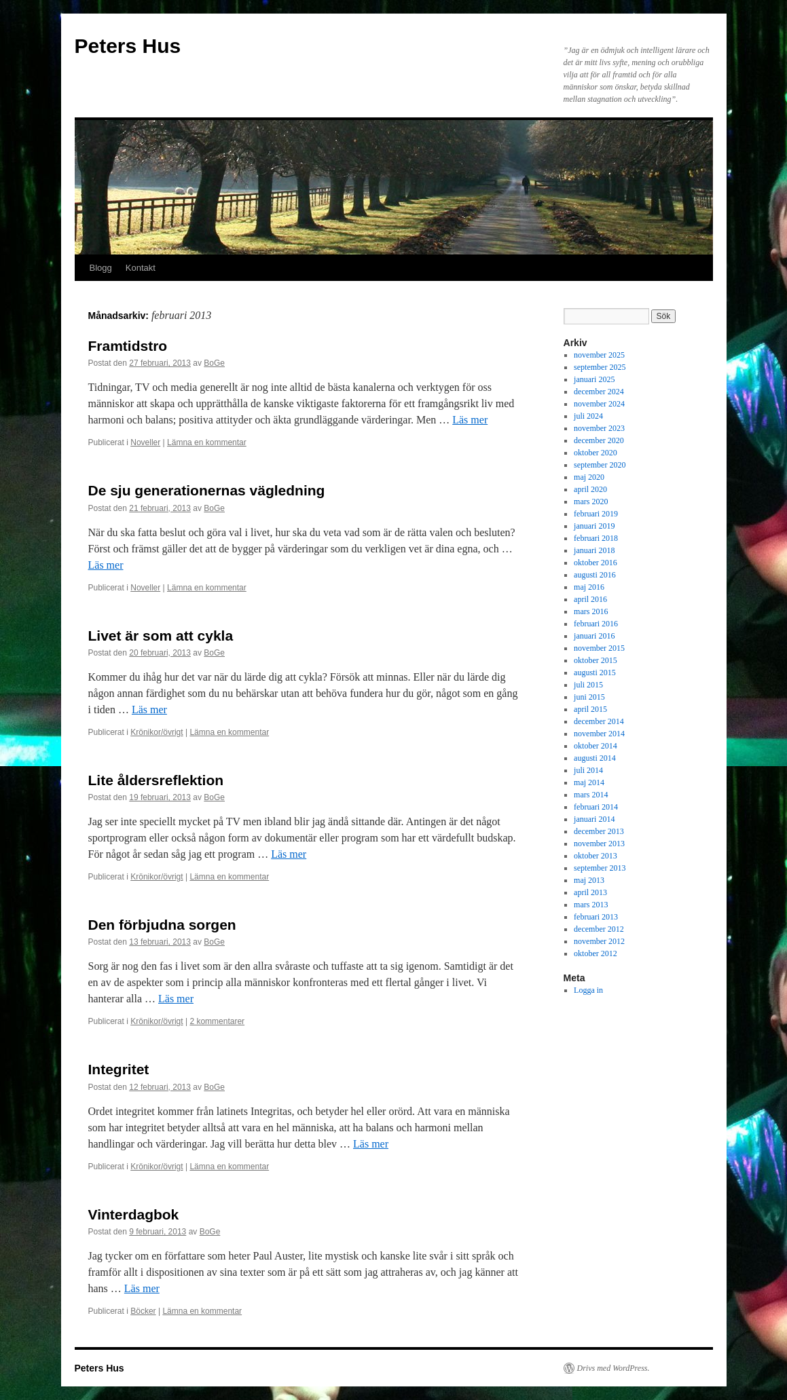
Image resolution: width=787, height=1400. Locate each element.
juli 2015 (588, 684)
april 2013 (590, 892)
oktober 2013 (595, 855)
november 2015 (599, 648)
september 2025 (599, 367)
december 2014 (599, 721)
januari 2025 (594, 379)
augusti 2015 (595, 672)
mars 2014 (591, 794)
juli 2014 (588, 770)
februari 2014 (596, 807)
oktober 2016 (595, 562)
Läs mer (470, 419)
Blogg (101, 268)
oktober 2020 (595, 452)
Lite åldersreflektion (156, 780)
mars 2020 (591, 501)
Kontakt (140, 268)
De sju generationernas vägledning (206, 490)
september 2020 (599, 465)
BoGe (214, 363)
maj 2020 (589, 477)
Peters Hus (128, 46)
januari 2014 (594, 819)
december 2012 (599, 929)
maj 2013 (589, 880)
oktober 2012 (595, 953)
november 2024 (599, 404)
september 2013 (599, 868)
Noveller (145, 442)
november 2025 (599, 355)
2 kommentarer (216, 1021)
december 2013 (599, 831)
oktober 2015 (595, 660)
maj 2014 (589, 782)
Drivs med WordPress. (613, 1368)
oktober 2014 (595, 746)
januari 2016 (594, 636)
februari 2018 (596, 538)
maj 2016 (589, 587)
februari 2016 (596, 623)
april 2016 (590, 599)
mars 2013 (591, 904)
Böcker (142, 1311)
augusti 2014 (595, 758)
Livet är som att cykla (161, 635)
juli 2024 (588, 416)
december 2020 (599, 440)
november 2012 (599, 941)
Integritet (118, 1069)
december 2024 (599, 391)
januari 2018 (594, 550)
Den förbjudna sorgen (162, 924)
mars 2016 (591, 611)
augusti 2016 (595, 575)
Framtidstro (128, 346)
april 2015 (590, 709)
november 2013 (599, 843)
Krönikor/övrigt (156, 732)
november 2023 (599, 428)
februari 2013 (596, 917)
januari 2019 (594, 526)
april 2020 (590, 489)
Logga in (588, 990)
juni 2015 (589, 697)
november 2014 (599, 733)
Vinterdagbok (133, 1214)
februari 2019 (596, 513)
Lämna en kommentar (206, 442)
